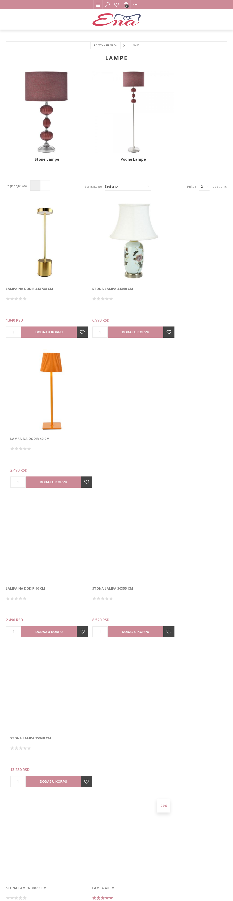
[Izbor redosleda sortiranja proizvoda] (128, 175)
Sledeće (137, 754)
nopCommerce (84, 889)
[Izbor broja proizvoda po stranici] (204, 175)
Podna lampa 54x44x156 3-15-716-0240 (189, 543)
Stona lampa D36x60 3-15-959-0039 (36, 682)
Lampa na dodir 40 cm (176, 266)
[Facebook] (109, 823)
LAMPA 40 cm (92, 543)
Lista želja (116, 4)
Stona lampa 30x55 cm (101, 405)
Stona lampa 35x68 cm (176, 405)
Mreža (35, 174)
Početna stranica (105, 45)
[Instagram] (124, 823)
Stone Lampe (41, 148)
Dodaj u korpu (42, 310)
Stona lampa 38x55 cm (26, 543)
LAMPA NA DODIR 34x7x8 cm (29, 266)
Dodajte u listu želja (71, 309)
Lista (45, 174)
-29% (141, 472)
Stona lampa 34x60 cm (101, 266)
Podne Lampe (116, 148)
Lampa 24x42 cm (95, 682)
